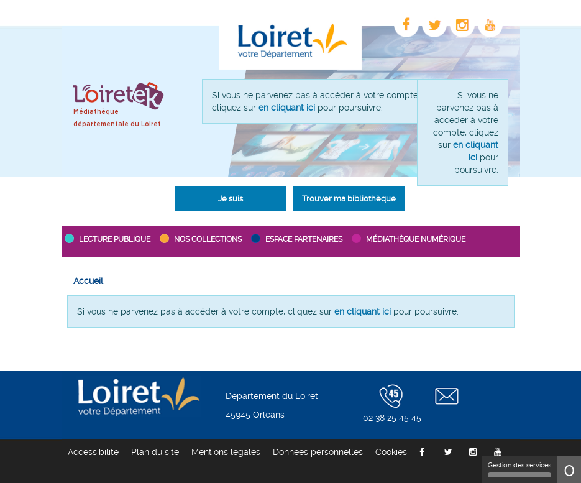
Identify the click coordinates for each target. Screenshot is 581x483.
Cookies (391, 452)
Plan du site (155, 452)
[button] (230, 198)
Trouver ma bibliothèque (349, 198)
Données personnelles (318, 452)
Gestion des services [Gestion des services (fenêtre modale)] (519, 469)
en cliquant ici (286, 108)
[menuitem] (88, 281)
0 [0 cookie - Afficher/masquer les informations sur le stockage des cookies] (569, 470)
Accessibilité (93, 452)
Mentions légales (225, 452)
